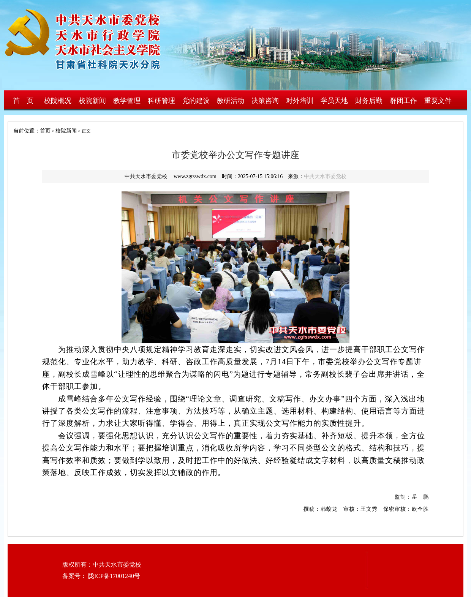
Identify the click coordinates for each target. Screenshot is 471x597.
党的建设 (196, 100)
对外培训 (299, 100)
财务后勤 (368, 100)
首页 (45, 131)
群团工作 (403, 100)
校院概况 (57, 100)
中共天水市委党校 (325, 176)
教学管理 (127, 100)
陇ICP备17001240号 (113, 576)
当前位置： (24, 131)
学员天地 (334, 100)
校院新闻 (92, 100)
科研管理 (161, 100)
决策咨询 (265, 100)
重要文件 (438, 100)
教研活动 (230, 100)
